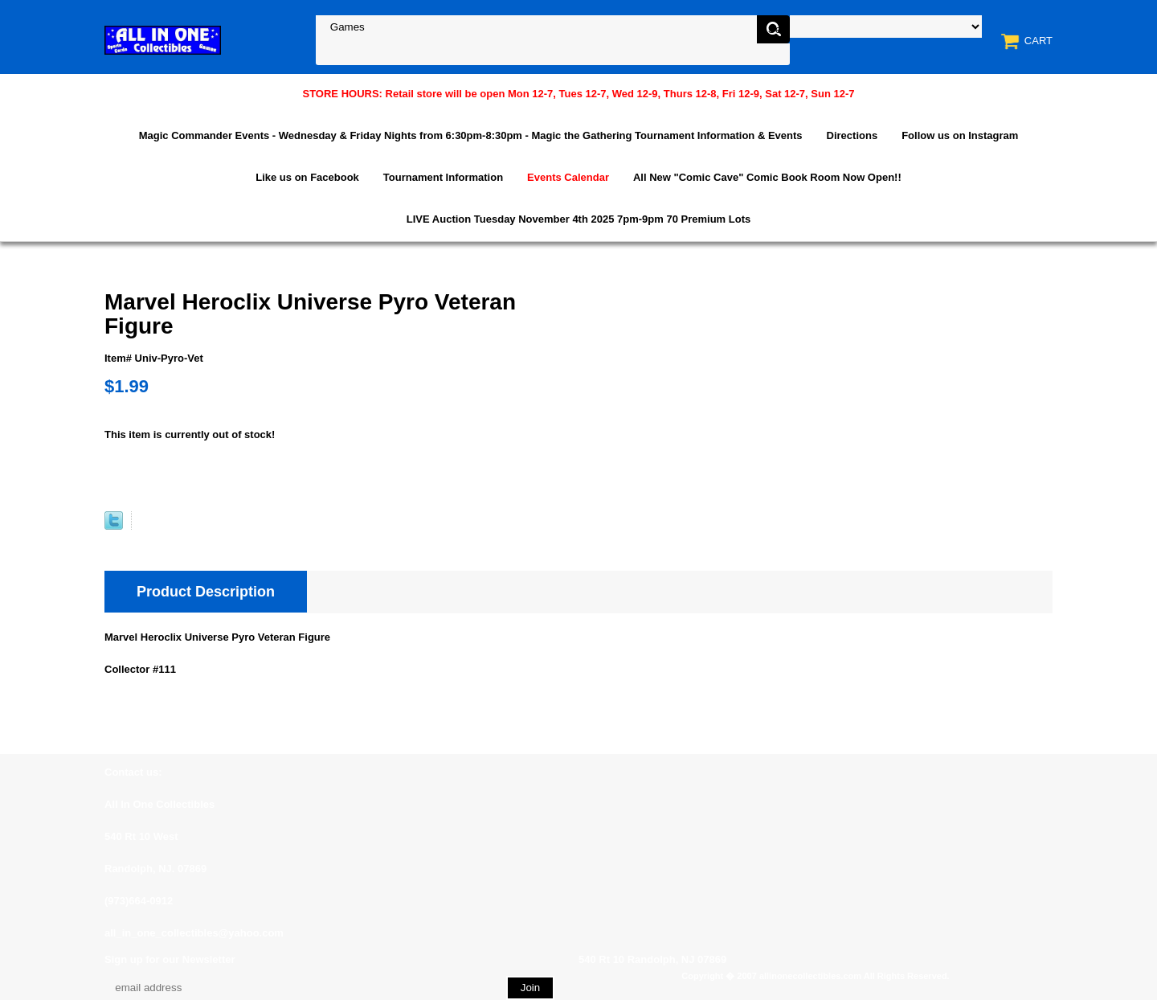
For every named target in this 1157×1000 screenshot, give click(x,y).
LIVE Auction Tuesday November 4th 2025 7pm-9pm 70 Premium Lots (578, 219)
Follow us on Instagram (959, 135)
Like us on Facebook (307, 177)
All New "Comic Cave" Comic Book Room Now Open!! (767, 177)
